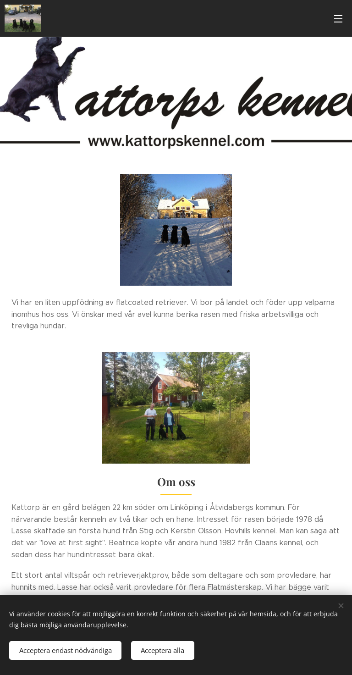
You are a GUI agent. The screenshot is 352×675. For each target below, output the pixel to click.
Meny (338, 18)
